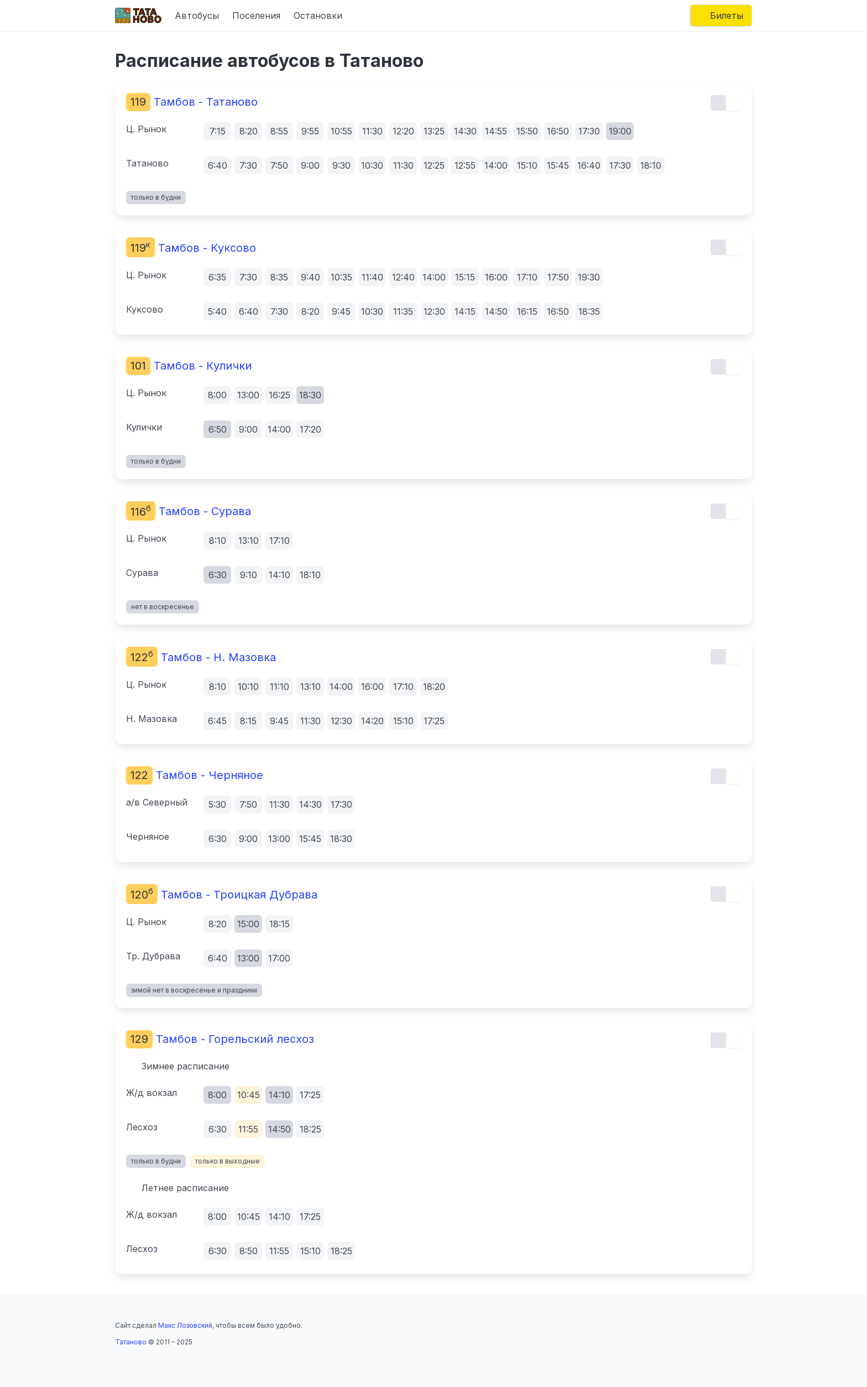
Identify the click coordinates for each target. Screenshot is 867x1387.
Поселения (256, 15)
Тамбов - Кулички (189, 365)
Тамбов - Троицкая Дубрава (221, 894)
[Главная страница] (138, 15)
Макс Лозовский (185, 1325)
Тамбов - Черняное (194, 775)
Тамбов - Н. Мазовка (201, 657)
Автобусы (197, 15)
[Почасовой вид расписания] (733, 103)
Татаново (131, 1342)
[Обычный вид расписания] (718, 103)
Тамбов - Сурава (188, 511)
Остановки (318, 15)
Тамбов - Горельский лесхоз (220, 1039)
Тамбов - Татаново (192, 101)
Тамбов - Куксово (191, 247)
